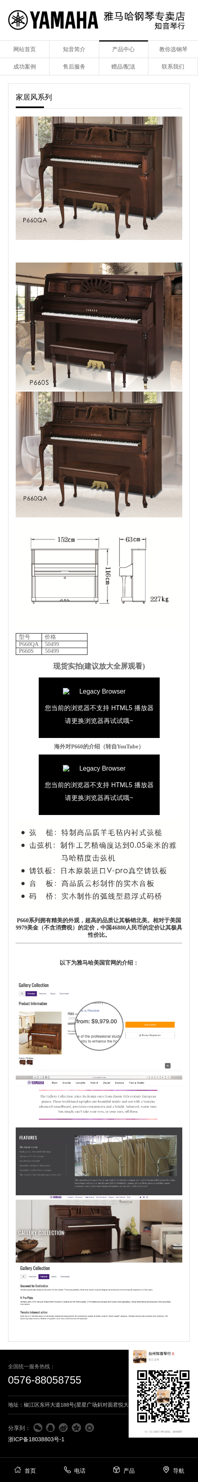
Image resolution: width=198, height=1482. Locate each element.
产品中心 (123, 49)
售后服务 (74, 66)
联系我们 (173, 66)
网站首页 (24, 49)
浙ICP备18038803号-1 (36, 1439)
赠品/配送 (123, 66)
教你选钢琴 (173, 49)
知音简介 (74, 49)
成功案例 (24, 66)
